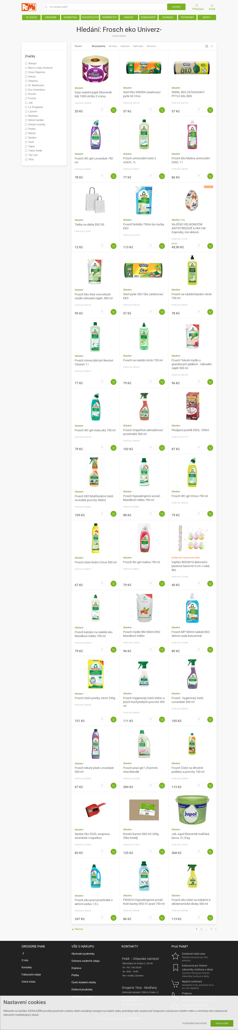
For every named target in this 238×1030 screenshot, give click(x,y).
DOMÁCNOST (148, 17)
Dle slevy (113, 46)
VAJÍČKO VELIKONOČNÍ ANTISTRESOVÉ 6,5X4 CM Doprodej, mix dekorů (189, 228)
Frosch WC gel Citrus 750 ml (190, 496)
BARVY (207, 17)
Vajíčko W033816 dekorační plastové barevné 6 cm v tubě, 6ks (191, 566)
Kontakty (27, 967)
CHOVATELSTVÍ (90, 17)
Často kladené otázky (83, 982)
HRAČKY (129, 17)
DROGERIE (51, 17)
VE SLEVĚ (31, 17)
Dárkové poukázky (82, 989)
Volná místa (28, 981)
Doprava (76, 968)
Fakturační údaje (31, 974)
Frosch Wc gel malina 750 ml (141, 562)
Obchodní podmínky (83, 953)
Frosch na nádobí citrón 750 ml (143, 360)
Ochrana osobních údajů (85, 960)
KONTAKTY (130, 946)
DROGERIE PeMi (33, 946)
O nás (25, 960)
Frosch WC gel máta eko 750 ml (95, 430)
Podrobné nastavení (194, 1023)
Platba (75, 975)
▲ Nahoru (77, 929)
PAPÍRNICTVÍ (109, 17)
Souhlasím (222, 1023)
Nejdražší (124, 46)
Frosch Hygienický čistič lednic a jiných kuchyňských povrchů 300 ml (144, 702)
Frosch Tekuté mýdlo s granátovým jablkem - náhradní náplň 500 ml (192, 364)
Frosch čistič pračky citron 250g (95, 698)
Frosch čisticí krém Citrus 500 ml (95, 562)
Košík (212, 7)
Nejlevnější (138, 46)
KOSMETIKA (70, 17)
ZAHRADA (167, 17)
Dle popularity (98, 46)
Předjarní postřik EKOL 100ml (190, 430)
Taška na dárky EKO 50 (89, 224)
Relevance (151, 46)
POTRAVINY (187, 17)
